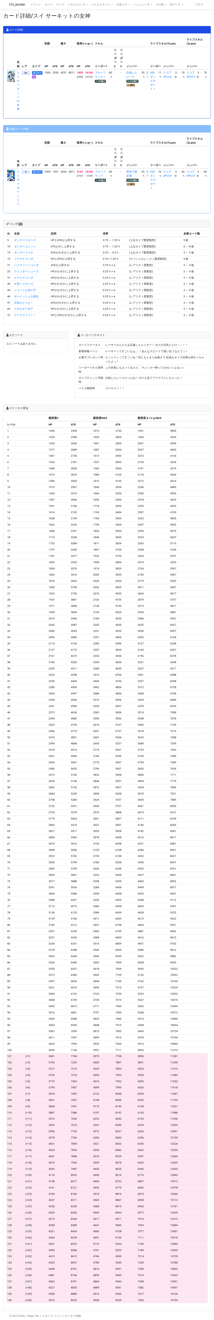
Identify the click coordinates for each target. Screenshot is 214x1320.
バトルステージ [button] (101, 4)
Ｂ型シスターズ (23, 283)
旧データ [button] (175, 4)
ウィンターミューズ (26, 271)
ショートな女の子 (25, 290)
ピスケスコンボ (23, 277)
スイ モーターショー (18, 188)
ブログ (199, 4)
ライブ (60, 4)
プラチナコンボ (23, 258)
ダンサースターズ (25, 240)
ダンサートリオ (23, 252)
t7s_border (17, 5)
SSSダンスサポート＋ (153, 80)
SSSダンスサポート (153, 179)
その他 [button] (160, 4)
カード (49, 4)
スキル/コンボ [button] (77, 4)
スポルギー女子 (23, 308)
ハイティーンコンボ (26, 265)
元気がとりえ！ (23, 302)
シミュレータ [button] (141, 4)
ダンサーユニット (25, 246)
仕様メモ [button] (122, 4)
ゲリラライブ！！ (25, 315)
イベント (35, 4)
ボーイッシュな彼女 (26, 296)
